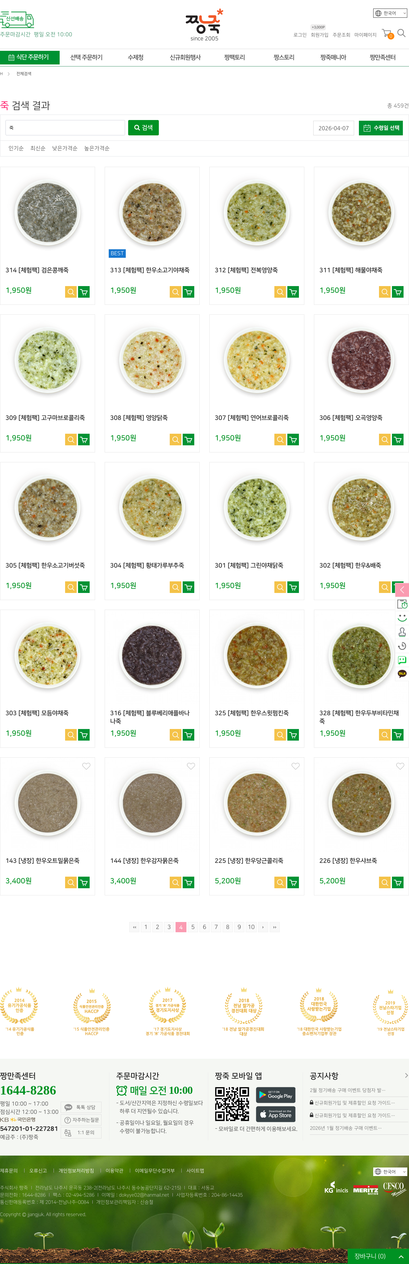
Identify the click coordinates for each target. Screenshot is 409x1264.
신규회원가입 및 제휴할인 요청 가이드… (355, 1102)
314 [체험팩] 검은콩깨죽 (37, 270)
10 (251, 927)
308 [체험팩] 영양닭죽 (139, 418)
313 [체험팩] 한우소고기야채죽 (150, 270)
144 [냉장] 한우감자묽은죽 (144, 861)
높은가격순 (97, 148)
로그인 (300, 35)
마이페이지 (365, 35)
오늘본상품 (402, 646)
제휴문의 (9, 1170)
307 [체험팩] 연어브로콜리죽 (252, 418)
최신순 (38, 148)
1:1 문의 (79, 1132)
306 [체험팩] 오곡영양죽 (350, 418)
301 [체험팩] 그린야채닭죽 (249, 565)
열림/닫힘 (402, 590)
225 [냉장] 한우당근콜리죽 (249, 861)
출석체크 (402, 632)
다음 (263, 927)
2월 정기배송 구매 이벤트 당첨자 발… (348, 1090)
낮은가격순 (65, 148)
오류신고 (38, 1170)
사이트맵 (195, 1170)
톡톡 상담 (79, 1107)
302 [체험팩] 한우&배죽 (350, 565)
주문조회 (341, 35)
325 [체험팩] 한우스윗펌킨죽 (252, 713)
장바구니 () (370, 1256)
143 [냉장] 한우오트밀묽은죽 (42, 861)
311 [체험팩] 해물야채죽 (350, 270)
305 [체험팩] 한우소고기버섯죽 (45, 565)
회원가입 (319, 35)
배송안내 (402, 604)
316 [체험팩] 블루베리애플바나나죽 (150, 717)
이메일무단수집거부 (155, 1170)
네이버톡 (402, 660)
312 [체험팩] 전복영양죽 (246, 270)
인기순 (16, 148)
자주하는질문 (81, 1120)
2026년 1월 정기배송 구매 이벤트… (346, 1128)
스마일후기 (402, 618)
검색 (143, 127)
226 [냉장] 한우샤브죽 (348, 861)
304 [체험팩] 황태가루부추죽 (147, 565)
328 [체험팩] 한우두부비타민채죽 (359, 717)
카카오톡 (402, 674)
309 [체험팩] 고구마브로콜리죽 (45, 418)
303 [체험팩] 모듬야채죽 (37, 713)
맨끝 (275, 927)
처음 (134, 927)
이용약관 (114, 1170)
